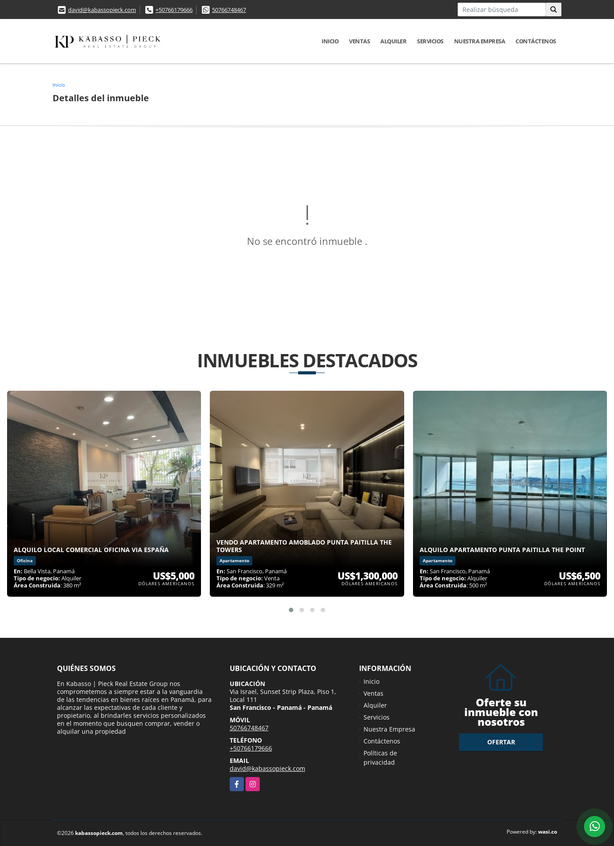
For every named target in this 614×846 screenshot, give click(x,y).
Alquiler (393, 41)
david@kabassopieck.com (102, 10)
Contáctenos (535, 41)
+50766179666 (174, 10)
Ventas (359, 41)
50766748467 (229, 10)
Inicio (330, 41)
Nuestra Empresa (479, 41)
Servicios (430, 41)
